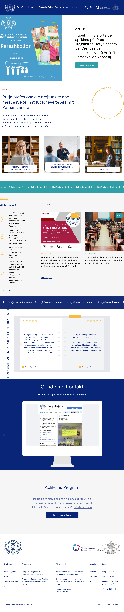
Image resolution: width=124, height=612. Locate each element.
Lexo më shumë (86, 65)
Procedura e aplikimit (62, 515)
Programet (32, 7)
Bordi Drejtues (10, 572)
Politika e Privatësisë (112, 604)
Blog (91, 581)
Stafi (6, 576)
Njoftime (66, 7)
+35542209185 (108, 576)
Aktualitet (94, 564)
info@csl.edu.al (83, 507)
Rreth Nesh (21, 7)
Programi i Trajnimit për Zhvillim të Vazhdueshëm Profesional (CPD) (35, 581)
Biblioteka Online (46, 7)
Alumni (7, 586)
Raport (58, 7)
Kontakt (75, 7)
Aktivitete (94, 572)
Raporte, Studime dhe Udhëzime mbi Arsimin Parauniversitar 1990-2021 (70, 581)
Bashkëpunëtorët (11, 581)
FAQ (99, 604)
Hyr (81, 7)
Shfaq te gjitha (5, 290)
